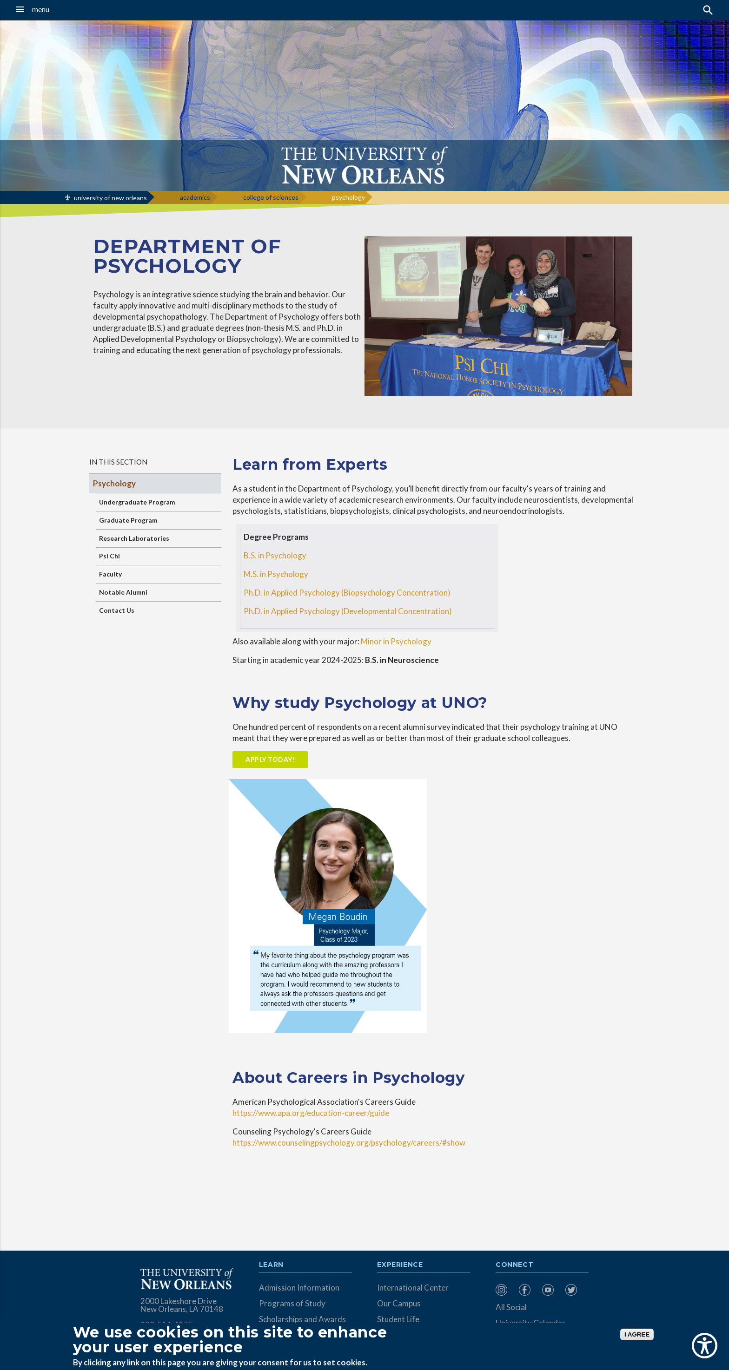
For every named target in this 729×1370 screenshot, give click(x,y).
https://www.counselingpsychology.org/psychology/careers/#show (348, 1142)
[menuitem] (505, 1290)
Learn (271, 1265)
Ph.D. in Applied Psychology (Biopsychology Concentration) (347, 592)
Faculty (110, 574)
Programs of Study (292, 1303)
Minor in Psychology (396, 641)
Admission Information (299, 1287)
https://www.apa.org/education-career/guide (310, 1113)
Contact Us (116, 610)
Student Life (398, 1319)
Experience (400, 1265)
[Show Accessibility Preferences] (704, 1346)
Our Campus (399, 1303)
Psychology (114, 483)
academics (195, 197)
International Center (413, 1287)
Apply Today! (270, 759)
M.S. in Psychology (276, 574)
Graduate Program (128, 520)
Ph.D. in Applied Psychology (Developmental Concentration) (348, 611)
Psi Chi (109, 556)
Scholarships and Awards (302, 1319)
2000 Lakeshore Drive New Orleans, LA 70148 (181, 1305)
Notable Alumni (123, 592)
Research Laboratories (134, 538)
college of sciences (270, 197)
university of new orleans (110, 198)
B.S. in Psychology (275, 555)
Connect (515, 1265)
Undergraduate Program (137, 502)
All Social (511, 1307)
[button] (67, 9)
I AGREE (636, 1334)
